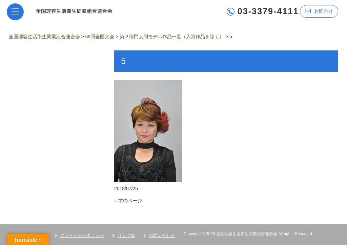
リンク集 (126, 235)
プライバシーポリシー (82, 235)
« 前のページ (128, 200)
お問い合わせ (162, 235)
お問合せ (319, 11)
